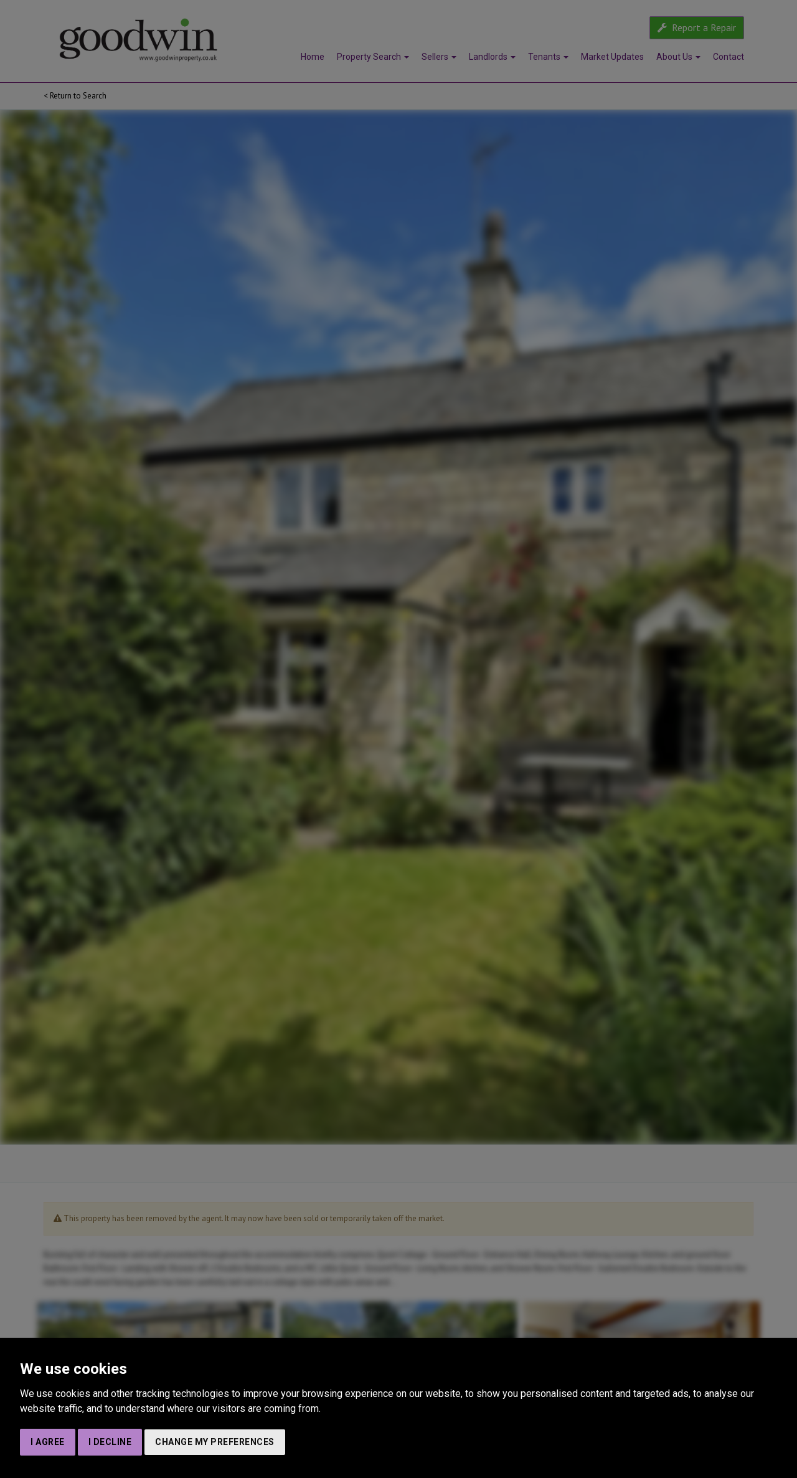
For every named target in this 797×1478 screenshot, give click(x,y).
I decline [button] (110, 1442)
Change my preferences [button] (215, 1442)
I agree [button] (48, 1442)
